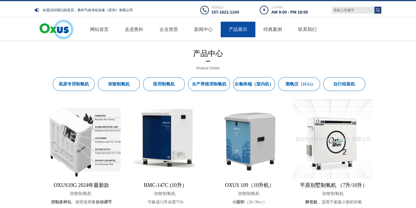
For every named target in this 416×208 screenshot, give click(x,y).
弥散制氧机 (81, 193)
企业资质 (168, 29)
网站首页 (99, 29)
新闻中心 (203, 29)
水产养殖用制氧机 (209, 84)
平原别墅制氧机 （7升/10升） (334, 185)
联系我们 (307, 29)
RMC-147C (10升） (165, 185)
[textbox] (353, 10)
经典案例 (272, 29)
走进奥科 (134, 29)
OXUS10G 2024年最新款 (81, 185)
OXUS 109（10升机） (249, 185)
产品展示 (238, 29)
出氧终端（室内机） (254, 84)
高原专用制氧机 (74, 84)
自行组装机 (344, 84)
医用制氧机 (164, 84)
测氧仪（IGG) (299, 84)
